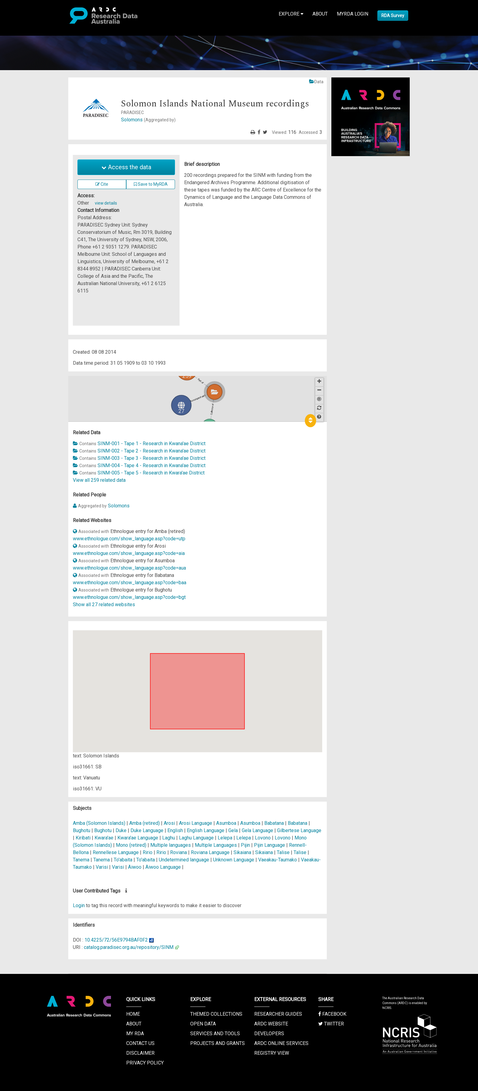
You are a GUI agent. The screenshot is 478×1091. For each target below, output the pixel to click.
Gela (233, 830)
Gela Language (258, 830)
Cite (101, 184)
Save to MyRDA (151, 184)
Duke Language (147, 830)
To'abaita (124, 860)
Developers (269, 1033)
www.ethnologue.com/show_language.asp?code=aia (129, 553)
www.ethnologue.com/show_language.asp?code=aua (129, 568)
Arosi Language (196, 823)
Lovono (263, 838)
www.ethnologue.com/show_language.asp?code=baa (129, 582)
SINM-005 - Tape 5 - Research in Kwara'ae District (151, 473)
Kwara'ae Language (138, 838)
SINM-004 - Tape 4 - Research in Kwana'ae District (151, 465)
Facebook (332, 1014)
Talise (283, 852)
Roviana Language (211, 852)
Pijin (245, 845)
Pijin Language (270, 845)
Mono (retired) (131, 845)
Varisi (102, 867)
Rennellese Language (116, 852)
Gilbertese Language (299, 830)
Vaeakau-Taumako (277, 860)
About (320, 14)
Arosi (169, 823)
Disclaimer (140, 1053)
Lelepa (226, 838)
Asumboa (226, 823)
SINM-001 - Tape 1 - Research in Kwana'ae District (151, 443)
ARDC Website (271, 1024)
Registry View (271, 1053)
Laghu (168, 838)
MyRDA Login (352, 14)
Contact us (140, 1043)
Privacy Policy (145, 1063)
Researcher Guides (278, 1014)
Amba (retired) (144, 823)
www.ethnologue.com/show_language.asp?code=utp (129, 539)
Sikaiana (243, 852)
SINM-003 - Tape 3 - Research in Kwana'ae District (151, 458)
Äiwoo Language (163, 867)
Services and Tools (215, 1033)
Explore (291, 14)
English (175, 830)
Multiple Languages (216, 845)
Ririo (148, 852)
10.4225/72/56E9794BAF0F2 (116, 940)
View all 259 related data (99, 480)
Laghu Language (197, 838)
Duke (121, 830)
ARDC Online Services (281, 1043)
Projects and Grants (217, 1043)
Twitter (331, 1024)
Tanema (81, 860)
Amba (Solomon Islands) (100, 823)
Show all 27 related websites (104, 604)
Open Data (203, 1024)
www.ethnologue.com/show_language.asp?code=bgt (129, 597)
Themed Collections (216, 1014)
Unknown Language (234, 860)
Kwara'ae (104, 838)
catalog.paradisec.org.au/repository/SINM (128, 947)
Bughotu (81, 830)
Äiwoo (134, 867)
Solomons (148, 120)
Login (79, 905)
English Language (206, 830)
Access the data (126, 167)
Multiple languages (170, 845)
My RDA (135, 1033)
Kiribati (83, 838)
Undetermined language (184, 860)
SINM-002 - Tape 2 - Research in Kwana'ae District (151, 451)
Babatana (274, 823)
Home (133, 1014)
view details (106, 203)
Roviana (178, 852)
